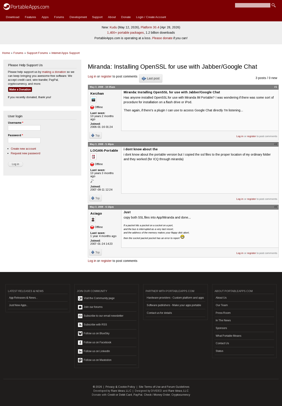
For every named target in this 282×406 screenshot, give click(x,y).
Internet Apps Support (66, 53)
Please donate (162, 38)
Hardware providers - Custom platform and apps (175, 297)
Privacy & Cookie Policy (120, 386)
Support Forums (37, 53)
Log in (92, 76)
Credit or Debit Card (120, 394)
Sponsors (221, 328)
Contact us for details (159, 312)
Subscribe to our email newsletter (100, 316)
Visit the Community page (96, 298)
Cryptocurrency (180, 394)
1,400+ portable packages (125, 32)
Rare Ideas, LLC (121, 390)
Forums (59, 17)
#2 (275, 144)
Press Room (223, 312)
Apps (45, 17)
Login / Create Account (151, 17)
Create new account (23, 148)
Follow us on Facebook (94, 342)
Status (219, 351)
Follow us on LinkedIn (94, 351)
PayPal (138, 394)
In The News (223, 320)
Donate (126, 17)
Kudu (113, 27)
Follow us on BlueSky (93, 333)
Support (97, 17)
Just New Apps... (18, 305)
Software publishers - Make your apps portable (174, 305)
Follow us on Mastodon (94, 360)
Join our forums (90, 307)
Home (6, 53)
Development (78, 17)
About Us (221, 297)
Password (15, 135)
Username (15, 122)
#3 (275, 207)
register (106, 76)
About (112, 17)
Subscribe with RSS (92, 325)
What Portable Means (228, 335)
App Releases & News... (23, 297)
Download (12, 17)
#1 (275, 87)
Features (30, 17)
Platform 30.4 (150, 27)
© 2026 (97, 386)
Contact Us (222, 343)
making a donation (54, 71)
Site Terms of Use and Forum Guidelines (164, 386)
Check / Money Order (157, 394)
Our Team (222, 305)
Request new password (25, 153)
